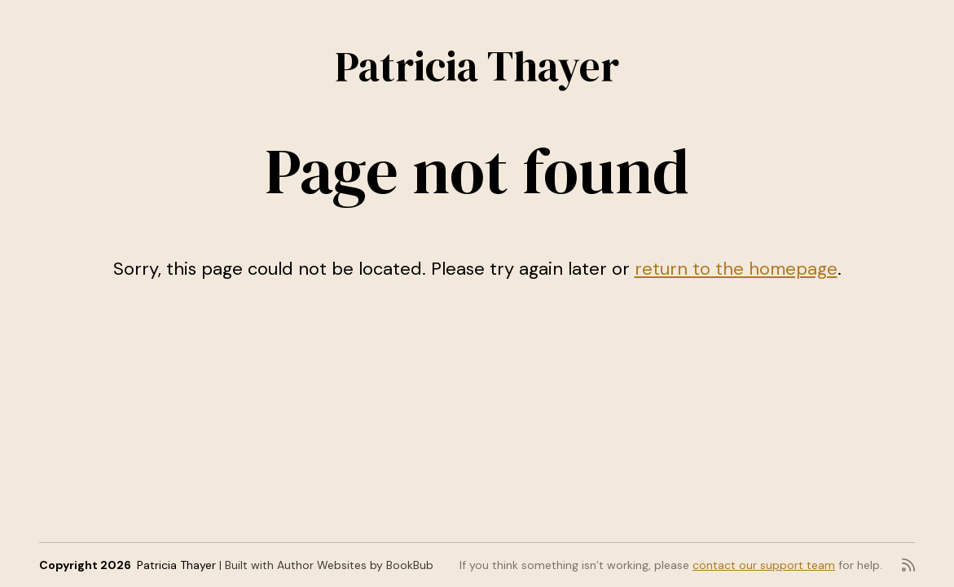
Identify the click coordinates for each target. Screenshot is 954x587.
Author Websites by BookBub (355, 565)
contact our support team (763, 565)
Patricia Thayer (477, 66)
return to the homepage (736, 268)
